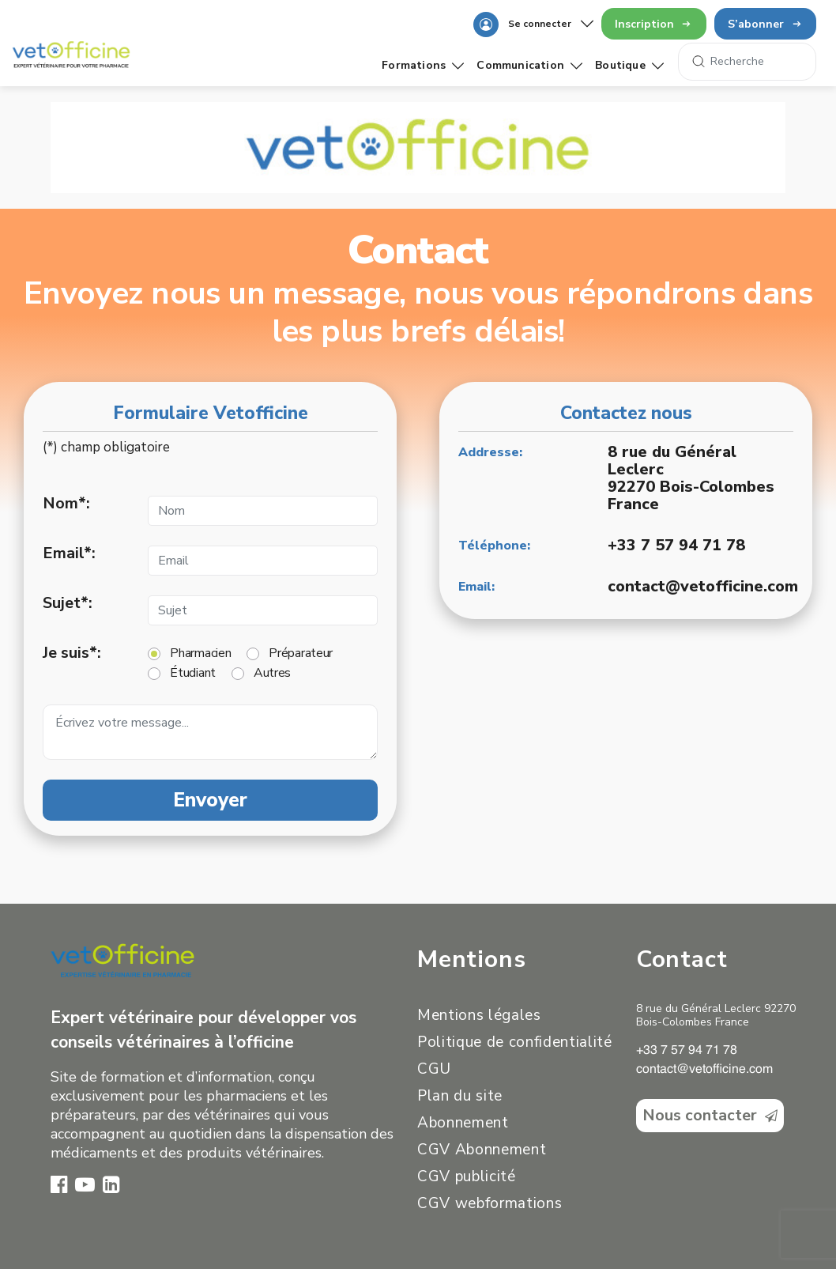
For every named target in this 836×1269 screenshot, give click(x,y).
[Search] (747, 62)
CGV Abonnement (481, 1149)
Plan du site (460, 1096)
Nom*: (66, 504)
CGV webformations (489, 1203)
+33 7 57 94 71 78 (676, 545)
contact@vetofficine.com (703, 586)
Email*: (69, 553)
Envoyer (210, 800)
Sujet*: (67, 603)
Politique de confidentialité (514, 1042)
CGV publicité (466, 1176)
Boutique (629, 65)
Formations (423, 65)
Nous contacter (710, 1115)
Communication (529, 65)
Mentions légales (479, 1015)
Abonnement (463, 1122)
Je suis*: (72, 653)
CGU (434, 1069)
